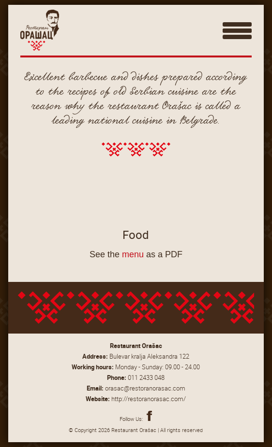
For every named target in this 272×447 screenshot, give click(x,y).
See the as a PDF (136, 254)
